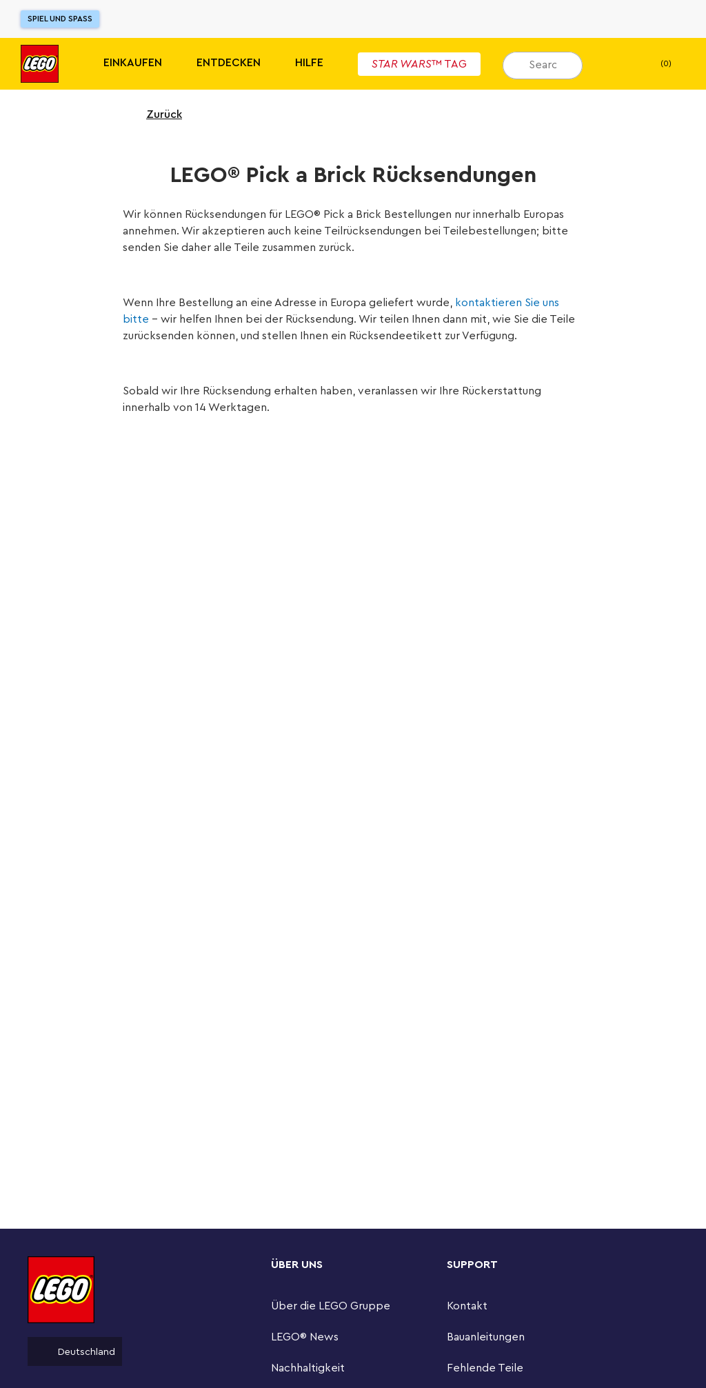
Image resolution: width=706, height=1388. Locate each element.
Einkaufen (132, 62)
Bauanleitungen (486, 1336)
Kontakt (467, 1305)
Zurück (155, 114)
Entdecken (228, 62)
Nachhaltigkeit (308, 1368)
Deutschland (74, 1351)
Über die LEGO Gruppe (330, 1305)
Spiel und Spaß (60, 18)
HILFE (309, 62)
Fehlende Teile (485, 1368)
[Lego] (40, 64)
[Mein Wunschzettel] (614, 64)
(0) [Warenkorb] (655, 64)
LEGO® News (305, 1336)
